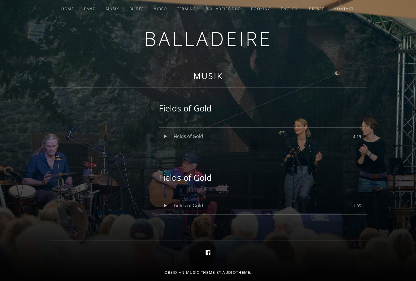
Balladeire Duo (223, 8)
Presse (316, 8)
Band (90, 8)
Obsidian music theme (189, 272)
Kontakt (344, 8)
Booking (261, 8)
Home (67, 8)
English (290, 8)
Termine (186, 8)
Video (160, 8)
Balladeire (208, 38)
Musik (112, 8)
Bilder (136, 8)
